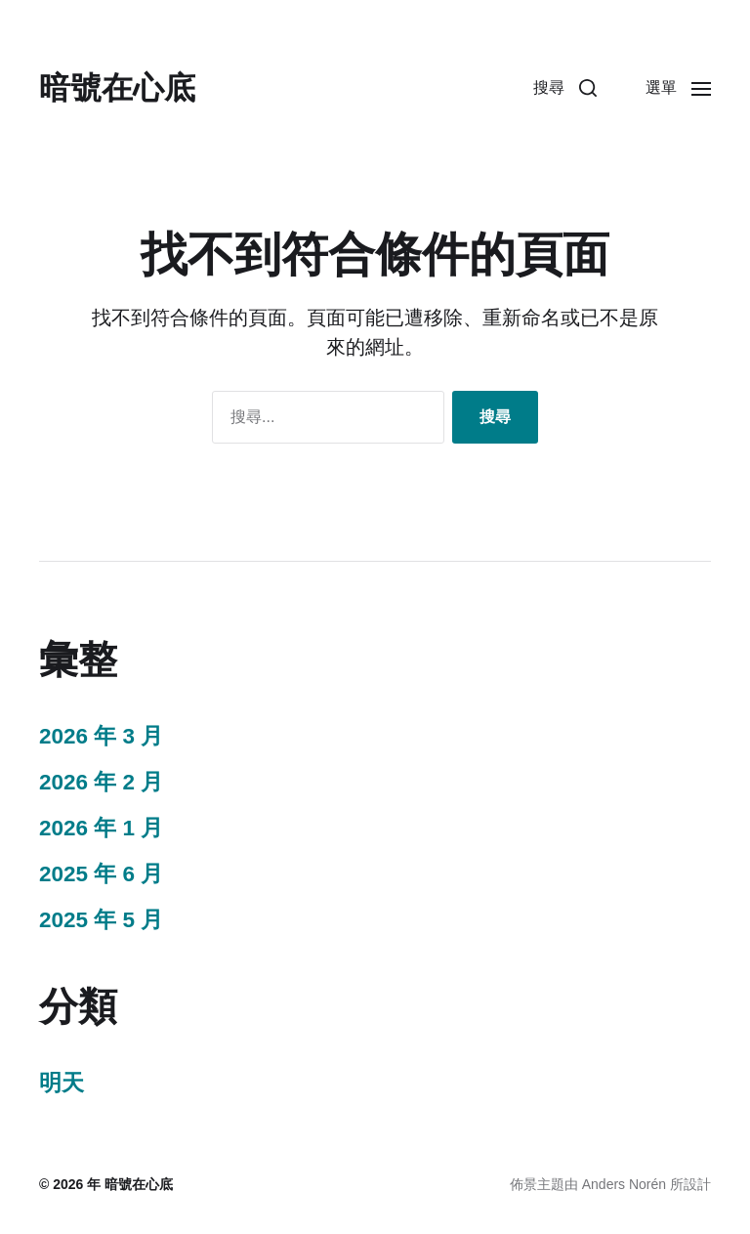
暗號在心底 (117, 88)
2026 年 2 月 (101, 782)
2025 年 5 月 (101, 920)
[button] (565, 88)
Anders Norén (624, 1184)
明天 (61, 1083)
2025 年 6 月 (101, 874)
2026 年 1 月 (101, 828)
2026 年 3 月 (101, 736)
